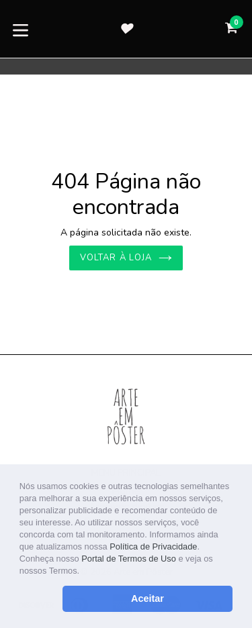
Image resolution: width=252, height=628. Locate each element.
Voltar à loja (126, 258)
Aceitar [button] (147, 598)
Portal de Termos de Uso (128, 559)
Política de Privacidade (153, 546)
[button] (83, 572)
